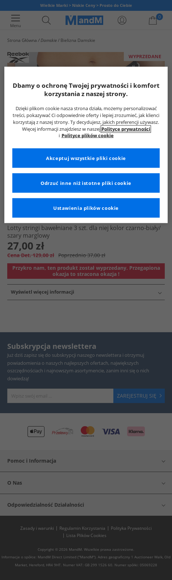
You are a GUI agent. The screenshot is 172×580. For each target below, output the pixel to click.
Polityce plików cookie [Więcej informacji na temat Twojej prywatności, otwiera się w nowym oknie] (88, 136)
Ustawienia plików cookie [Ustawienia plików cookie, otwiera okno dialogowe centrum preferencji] (86, 208)
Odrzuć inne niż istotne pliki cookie (86, 183)
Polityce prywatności (125, 129)
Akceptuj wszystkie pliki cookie (86, 158)
